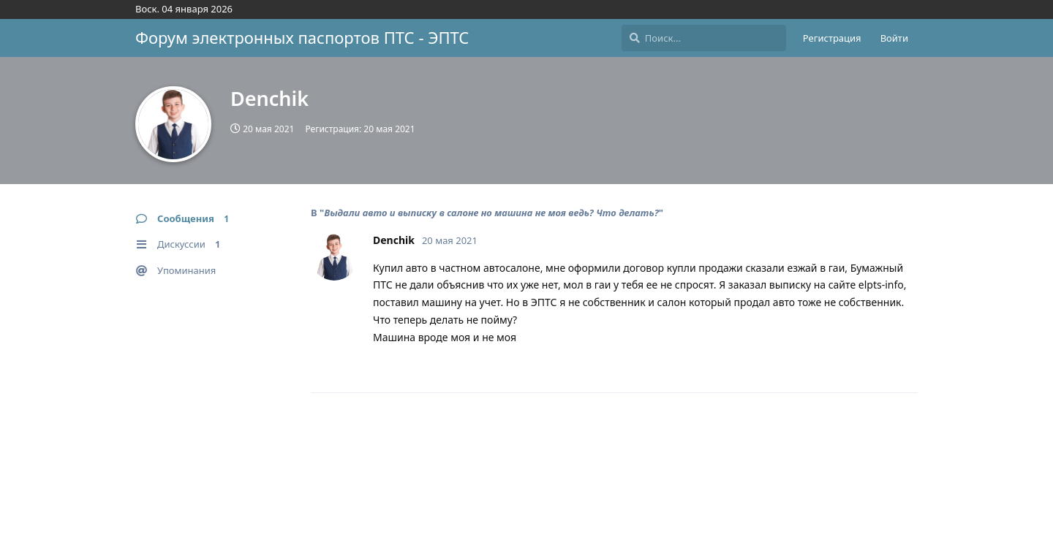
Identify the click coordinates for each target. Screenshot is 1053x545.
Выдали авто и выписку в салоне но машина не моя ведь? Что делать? (491, 212)
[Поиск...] (704, 38)
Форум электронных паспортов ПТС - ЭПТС (302, 37)
